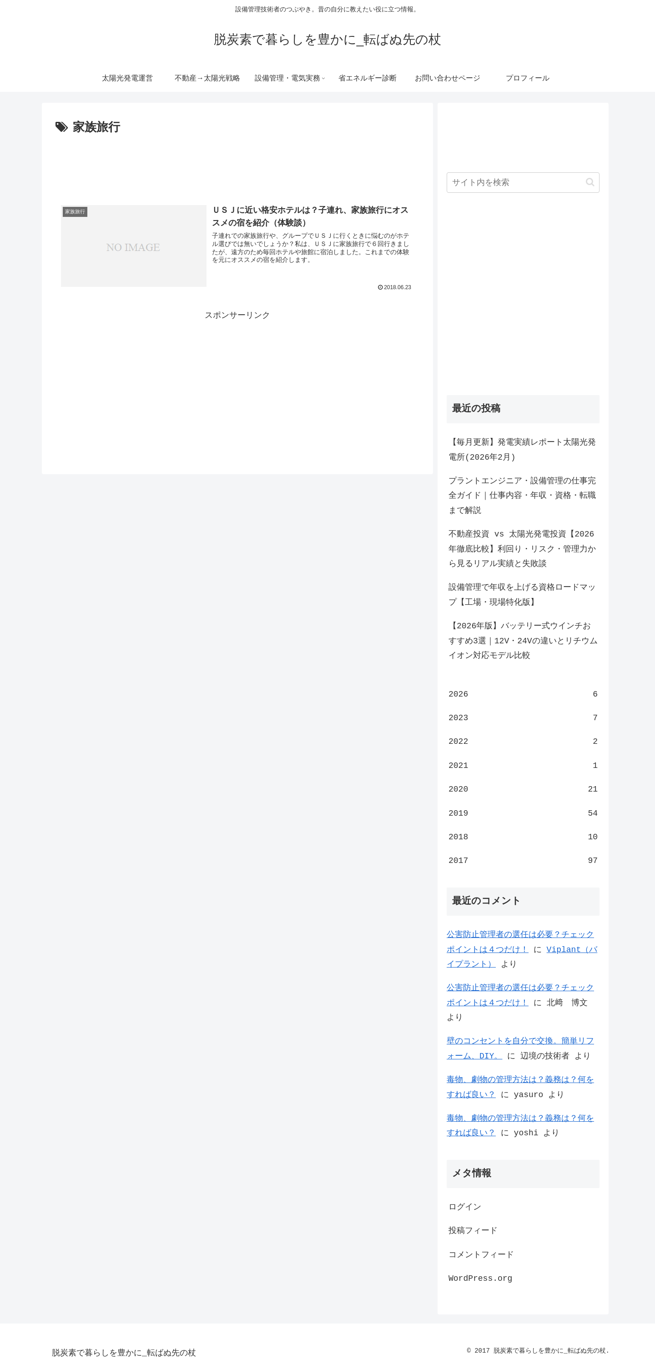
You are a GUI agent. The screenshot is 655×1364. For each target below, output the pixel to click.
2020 (523, 789)
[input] (523, 182)
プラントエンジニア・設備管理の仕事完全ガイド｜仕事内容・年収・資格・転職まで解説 (522, 496)
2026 (523, 694)
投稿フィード (473, 1230)
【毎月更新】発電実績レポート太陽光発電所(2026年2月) (522, 449)
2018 (523, 837)
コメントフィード (481, 1254)
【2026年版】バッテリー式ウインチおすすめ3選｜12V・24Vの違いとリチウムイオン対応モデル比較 (523, 641)
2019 (523, 813)
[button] (590, 182)
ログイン (464, 1207)
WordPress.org (480, 1278)
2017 (523, 860)
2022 (523, 741)
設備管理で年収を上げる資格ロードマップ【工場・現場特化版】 (522, 594)
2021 (523, 765)
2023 (523, 718)
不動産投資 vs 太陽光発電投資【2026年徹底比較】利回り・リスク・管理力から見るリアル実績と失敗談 (522, 549)
